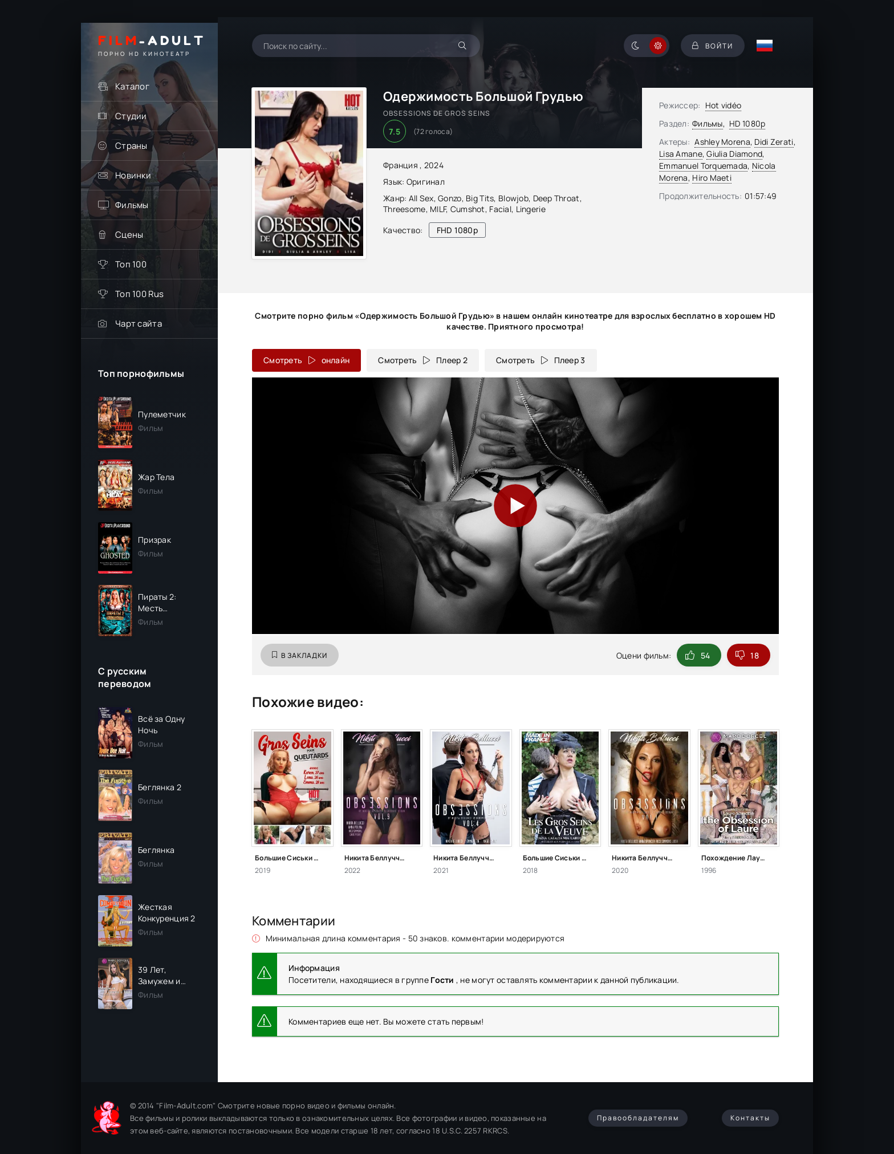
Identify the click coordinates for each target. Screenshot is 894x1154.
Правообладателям (638, 1118)
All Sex (421, 198)
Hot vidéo (723, 105)
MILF (438, 209)
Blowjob (513, 198)
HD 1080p (747, 123)
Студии (131, 116)
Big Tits (480, 198)
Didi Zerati (773, 141)
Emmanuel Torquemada (703, 165)
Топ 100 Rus (139, 294)
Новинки (133, 175)
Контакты (750, 1118)
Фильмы (132, 205)
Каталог (132, 86)
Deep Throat (556, 198)
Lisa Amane (680, 153)
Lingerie (531, 209)
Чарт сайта (138, 324)
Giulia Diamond (734, 153)
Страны (131, 146)
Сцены (129, 235)
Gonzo (449, 198)
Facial (500, 209)
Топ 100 (131, 264)
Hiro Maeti (712, 177)
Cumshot (467, 209)
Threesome (404, 209)
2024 (434, 165)
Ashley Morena (722, 141)
